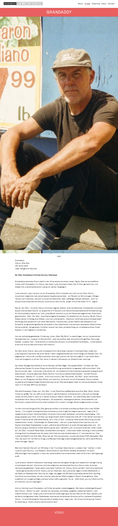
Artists (87, 4)
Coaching (96, 4)
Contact (111, 4)
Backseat (23, 3)
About (103, 4)
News (80, 4)
